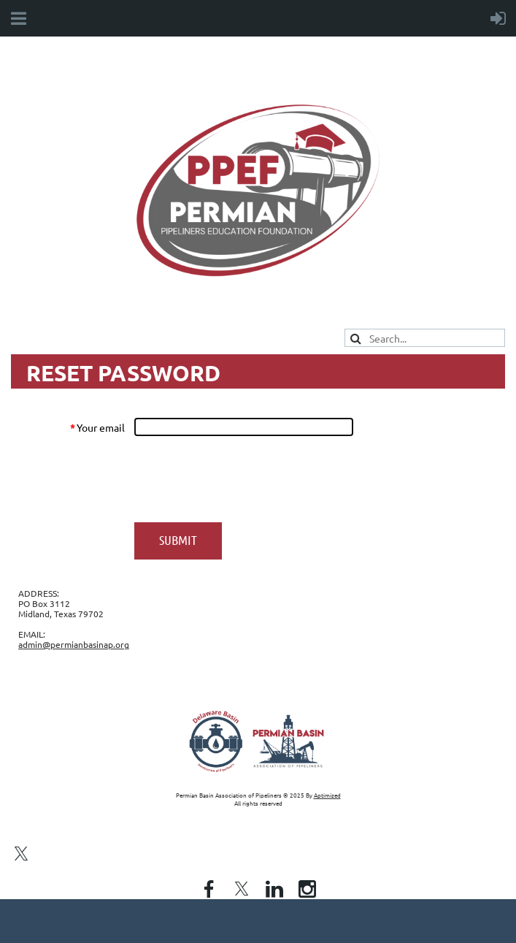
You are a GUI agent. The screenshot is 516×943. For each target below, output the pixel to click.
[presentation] (245, 479)
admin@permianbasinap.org (73, 644)
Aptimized (327, 795)
